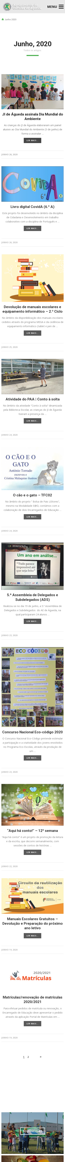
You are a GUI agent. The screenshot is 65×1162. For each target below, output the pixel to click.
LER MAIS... (32, 140)
